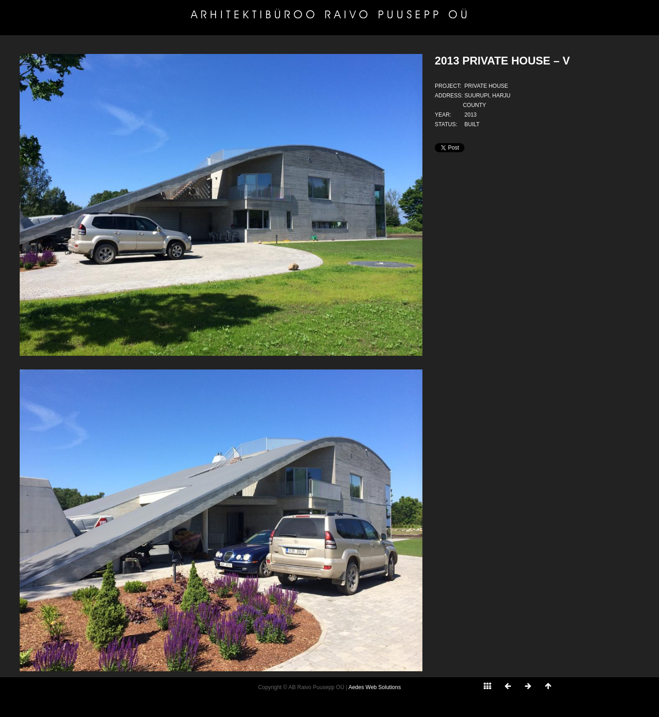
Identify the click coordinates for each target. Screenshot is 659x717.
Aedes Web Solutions (374, 687)
